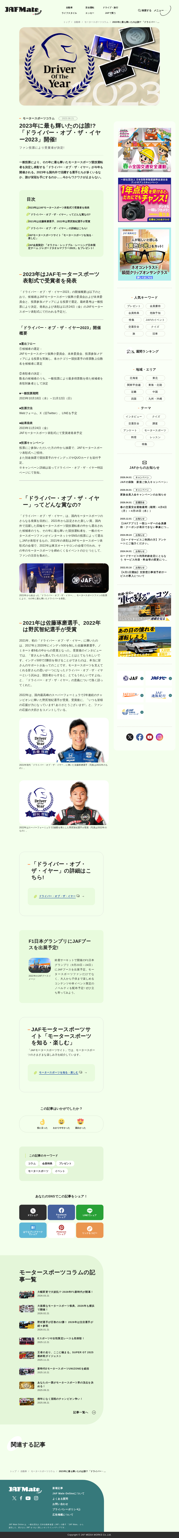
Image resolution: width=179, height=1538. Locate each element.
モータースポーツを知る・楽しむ (60, 1072)
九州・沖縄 (155, 398)
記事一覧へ (80, 1412)
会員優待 (155, 306)
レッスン (155, 437)
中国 (155, 391)
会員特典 (47, 1163)
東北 (155, 378)
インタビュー (134, 416)
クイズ (155, 326)
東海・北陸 (155, 385)
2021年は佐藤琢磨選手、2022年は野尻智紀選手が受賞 (59, 221)
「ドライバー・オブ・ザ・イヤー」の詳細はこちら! (57, 228)
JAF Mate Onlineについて (68, 1493)
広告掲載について (62, 1514)
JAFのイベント (155, 319)
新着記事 (57, 1488)
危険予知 (155, 313)
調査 (155, 423)
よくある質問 (60, 1498)
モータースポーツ (38, 1171)
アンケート (130, 430)
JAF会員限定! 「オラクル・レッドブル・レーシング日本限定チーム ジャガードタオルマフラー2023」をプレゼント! (61, 246)
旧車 (155, 333)
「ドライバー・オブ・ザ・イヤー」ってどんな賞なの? (59, 214)
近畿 (134, 391)
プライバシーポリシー (65, 1509)
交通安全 (134, 326)
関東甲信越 (134, 385)
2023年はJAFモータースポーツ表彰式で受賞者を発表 (58, 207)
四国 (134, 398)
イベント (60, 1171)
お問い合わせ (60, 1504)
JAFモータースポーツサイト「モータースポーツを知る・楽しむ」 (61, 237)
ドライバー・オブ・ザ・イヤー (59, 896)
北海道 (134, 378)
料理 (134, 437)
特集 (131, 319)
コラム (32, 1163)
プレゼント (65, 1163)
